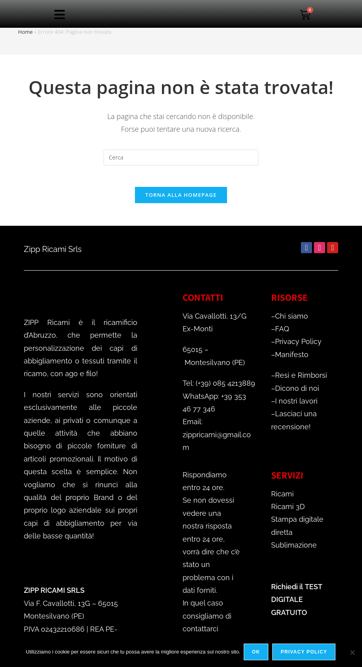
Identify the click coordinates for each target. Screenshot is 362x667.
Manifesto (291, 357)
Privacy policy (304, 652)
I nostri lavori (296, 404)
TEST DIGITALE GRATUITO (296, 602)
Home (25, 31)
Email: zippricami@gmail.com (217, 437)
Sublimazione (294, 548)
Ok (257, 652)
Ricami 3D (288, 509)
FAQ (282, 331)
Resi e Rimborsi (301, 378)
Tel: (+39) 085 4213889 (219, 386)
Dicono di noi (297, 391)
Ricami (282, 496)
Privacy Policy (298, 344)
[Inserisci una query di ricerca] (181, 157)
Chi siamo (291, 319)
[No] (352, 653)
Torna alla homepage (181, 197)
